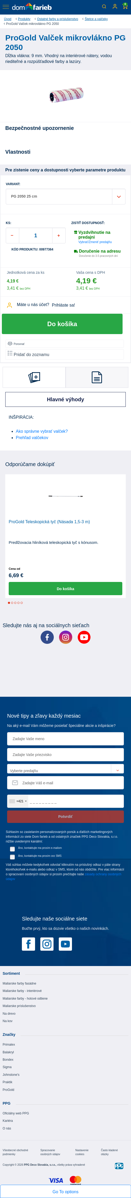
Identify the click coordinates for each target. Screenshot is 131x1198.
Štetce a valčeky (96, 19)
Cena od (14, 568)
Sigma (7, 1067)
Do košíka (62, 323)
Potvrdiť (65, 816)
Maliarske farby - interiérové (22, 991)
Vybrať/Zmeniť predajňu (95, 242)
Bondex (8, 1060)
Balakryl (8, 1052)
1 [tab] (9, 603)
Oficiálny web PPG (16, 1113)
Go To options (65, 1192)
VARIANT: (13, 184)
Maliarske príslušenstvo (19, 1006)
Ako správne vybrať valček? (42, 431)
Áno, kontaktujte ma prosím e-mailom (40, 847)
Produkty (24, 19)
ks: (8, 223)
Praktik (7, 1082)
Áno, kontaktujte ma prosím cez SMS (40, 855)
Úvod (7, 19)
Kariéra (8, 1121)
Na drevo (9, 1013)
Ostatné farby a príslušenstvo (57, 19)
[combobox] (17, 801)
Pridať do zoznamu (28, 354)
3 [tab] (15, 603)
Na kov (7, 1021)
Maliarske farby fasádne (19, 983)
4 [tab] (18, 603)
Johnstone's (11, 1075)
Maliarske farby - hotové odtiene (25, 998)
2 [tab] (12, 603)
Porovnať (16, 343)
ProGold (8, 1090)
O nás (7, 1128)
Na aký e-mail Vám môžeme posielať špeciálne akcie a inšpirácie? (61, 725)
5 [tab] (22, 603)
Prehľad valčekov (32, 437)
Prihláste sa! (63, 305)
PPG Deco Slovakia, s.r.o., (40, 1164)
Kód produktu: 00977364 (32, 249)
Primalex (9, 1044)
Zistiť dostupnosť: (88, 223)
